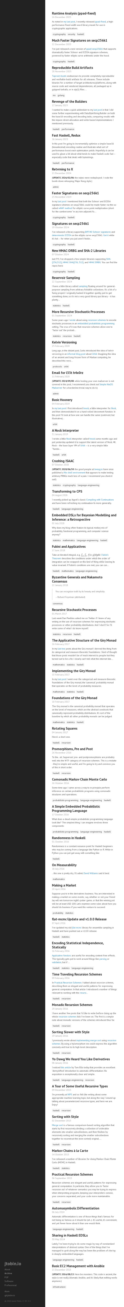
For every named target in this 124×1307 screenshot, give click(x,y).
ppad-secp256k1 (94, 48)
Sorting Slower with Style (70, 1032)
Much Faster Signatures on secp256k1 (79, 40)
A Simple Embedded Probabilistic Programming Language (76, 808)
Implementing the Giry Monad (74, 671)
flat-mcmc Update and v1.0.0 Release (79, 919)
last (59, 648)
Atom (7, 1291)
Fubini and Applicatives (69, 546)
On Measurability (64, 865)
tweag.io (98, 469)
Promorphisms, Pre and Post (72, 749)
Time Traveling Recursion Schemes (77, 974)
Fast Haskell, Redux (66, 135)
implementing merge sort (88, 1040)
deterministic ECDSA (61, 235)
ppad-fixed (100, 21)
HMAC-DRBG (95, 262)
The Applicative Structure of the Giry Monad (84, 640)
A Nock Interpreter (65, 430)
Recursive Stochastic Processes (74, 610)
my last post (69, 21)
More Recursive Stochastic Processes (78, 312)
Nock (113, 408)
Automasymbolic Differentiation (75, 1208)
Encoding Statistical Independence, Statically (78, 945)
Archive (8, 1273)
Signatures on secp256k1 (70, 223)
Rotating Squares (64, 728)
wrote (73, 320)
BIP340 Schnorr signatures (98, 231)
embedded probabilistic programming (96, 323)
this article (66, 1067)
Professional (11, 1285)
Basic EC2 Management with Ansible (78, 1266)
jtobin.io (13, 1264)
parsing (103, 958)
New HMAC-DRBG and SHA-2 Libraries (79, 250)
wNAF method (65, 208)
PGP (7, 1277)
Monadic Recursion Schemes (72, 1005)
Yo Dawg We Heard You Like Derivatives (81, 1059)
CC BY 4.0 (26, 1301)
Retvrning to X (62, 169)
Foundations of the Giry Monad (74, 698)
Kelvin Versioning (64, 342)
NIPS (69, 1094)
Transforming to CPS (67, 491)
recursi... (84, 992)
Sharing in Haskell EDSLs (70, 1235)
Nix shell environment (74, 472)
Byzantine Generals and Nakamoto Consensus (77, 579)
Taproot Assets (59, 75)
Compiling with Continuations (100, 499)
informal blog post (76, 353)
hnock (86, 408)
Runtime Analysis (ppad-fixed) (74, 13)
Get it (105, 235)
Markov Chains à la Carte (70, 1151)
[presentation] (91, 554)
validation (56, 962)
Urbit (94, 353)
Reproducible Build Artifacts (72, 67)
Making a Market (64, 885)
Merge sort (57, 1125)
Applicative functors (61, 955)
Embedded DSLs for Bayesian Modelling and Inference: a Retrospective (84, 517)
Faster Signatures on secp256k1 (75, 193)
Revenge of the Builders (69, 101)
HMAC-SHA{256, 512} (73, 262)
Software (9, 1281)
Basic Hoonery (62, 400)
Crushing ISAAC (63, 461)
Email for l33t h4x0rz (67, 373)
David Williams (91, 873)
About (7, 1269)
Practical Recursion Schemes (68, 982)
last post (98, 109)
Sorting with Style (65, 1116)
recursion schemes (97, 320)
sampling (83, 286)
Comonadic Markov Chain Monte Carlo (79, 779)
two (63, 648)
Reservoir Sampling (66, 278)
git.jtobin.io (10, 1295)
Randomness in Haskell (68, 838)
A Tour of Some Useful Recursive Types (80, 1086)
